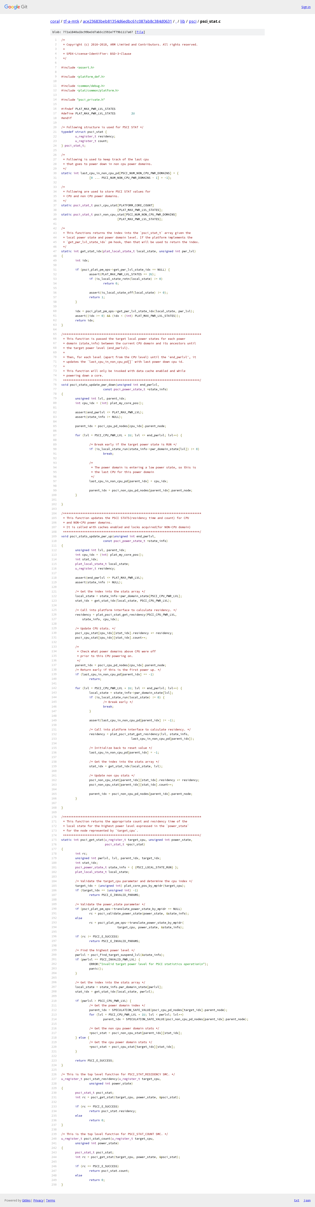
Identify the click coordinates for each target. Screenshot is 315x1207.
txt (296, 1200)
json (307, 1200)
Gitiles (26, 1200)
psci (192, 21)
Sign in (306, 7)
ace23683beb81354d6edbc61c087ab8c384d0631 (127, 21)
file (140, 32)
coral (55, 21)
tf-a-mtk (71, 21)
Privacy (38, 1200)
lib (182, 21)
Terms (50, 1200)
